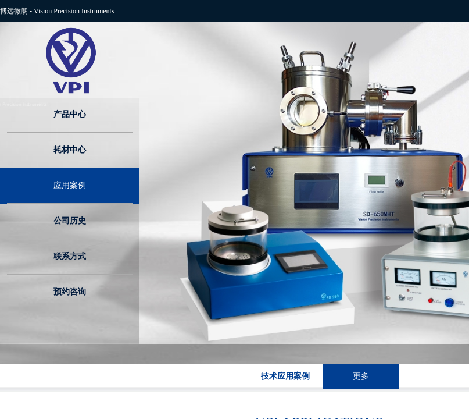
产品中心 (69, 114)
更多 (361, 376)
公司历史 (69, 220)
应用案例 (69, 185)
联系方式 (69, 256)
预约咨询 (69, 291)
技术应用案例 (285, 376)
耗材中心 (69, 149)
